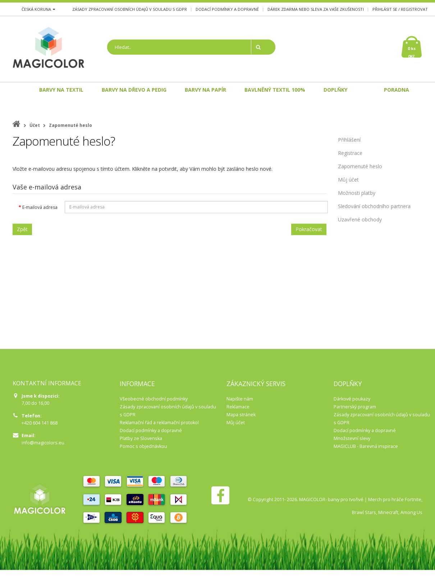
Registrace (350, 153)
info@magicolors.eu (43, 443)
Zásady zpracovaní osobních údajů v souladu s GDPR (129, 9)
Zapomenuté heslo (70, 125)
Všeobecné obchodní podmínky (154, 399)
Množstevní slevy (352, 438)
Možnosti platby (356, 192)
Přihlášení (349, 139)
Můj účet (348, 179)
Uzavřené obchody (360, 219)
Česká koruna (38, 9)
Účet (34, 125)
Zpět (22, 229)
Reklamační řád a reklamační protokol (159, 423)
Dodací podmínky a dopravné (227, 9)
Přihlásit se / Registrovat (400, 9)
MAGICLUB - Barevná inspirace (366, 446)
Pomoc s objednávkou (143, 446)
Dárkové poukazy (352, 399)
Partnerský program (355, 407)
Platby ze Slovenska (141, 438)
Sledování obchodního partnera (374, 206)
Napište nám (239, 399)
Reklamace (237, 407)
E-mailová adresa (40, 207)
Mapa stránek (241, 415)
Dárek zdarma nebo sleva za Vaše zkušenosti (315, 9)
